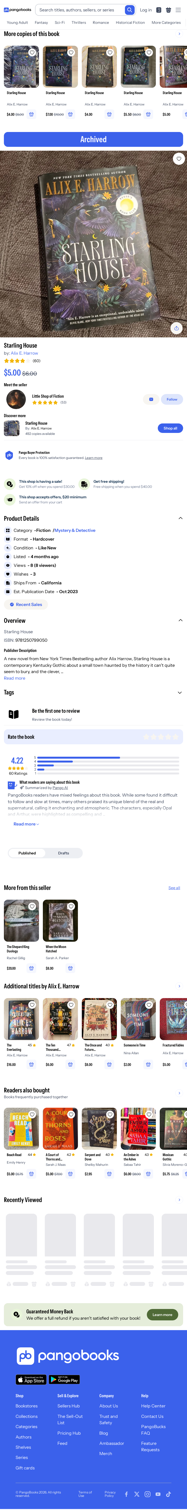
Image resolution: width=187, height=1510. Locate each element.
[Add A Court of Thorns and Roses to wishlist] (71, 1115)
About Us (108, 1406)
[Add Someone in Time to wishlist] (149, 1005)
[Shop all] (170, 428)
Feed (62, 1444)
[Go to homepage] (17, 10)
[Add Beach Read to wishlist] (32, 1115)
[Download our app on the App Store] (31, 1380)
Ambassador (111, 1444)
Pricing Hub (69, 1433)
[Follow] (172, 399)
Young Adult (17, 22)
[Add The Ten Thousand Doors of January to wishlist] (71, 1005)
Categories (26, 1427)
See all (174, 888)
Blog (103, 1433)
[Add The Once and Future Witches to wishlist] (110, 1005)
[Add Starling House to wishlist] (179, 159)
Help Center (153, 1406)
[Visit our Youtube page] (158, 1495)
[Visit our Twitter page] (137, 1495)
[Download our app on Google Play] (64, 1380)
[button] (93, 519)
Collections (26, 1417)
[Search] (130, 10)
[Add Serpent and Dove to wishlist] (110, 1115)
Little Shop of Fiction (48, 396)
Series (22, 1458)
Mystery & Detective (75, 530)
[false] (151, 399)
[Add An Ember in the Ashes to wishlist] (149, 1115)
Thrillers (79, 22)
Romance (101, 22)
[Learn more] (162, 1315)
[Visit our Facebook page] (126, 1495)
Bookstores (26, 1406)
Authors (23, 1437)
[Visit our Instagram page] (147, 1495)
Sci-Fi (60, 22)
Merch (105, 1454)
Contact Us (152, 1417)
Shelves (23, 1448)
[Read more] (27, 824)
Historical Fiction (130, 22)
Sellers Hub (68, 1406)
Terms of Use (85, 1495)
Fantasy (41, 22)
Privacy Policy (110, 1495)
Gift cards (25, 1468)
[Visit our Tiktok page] (168, 1495)
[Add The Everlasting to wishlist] (32, 1005)
